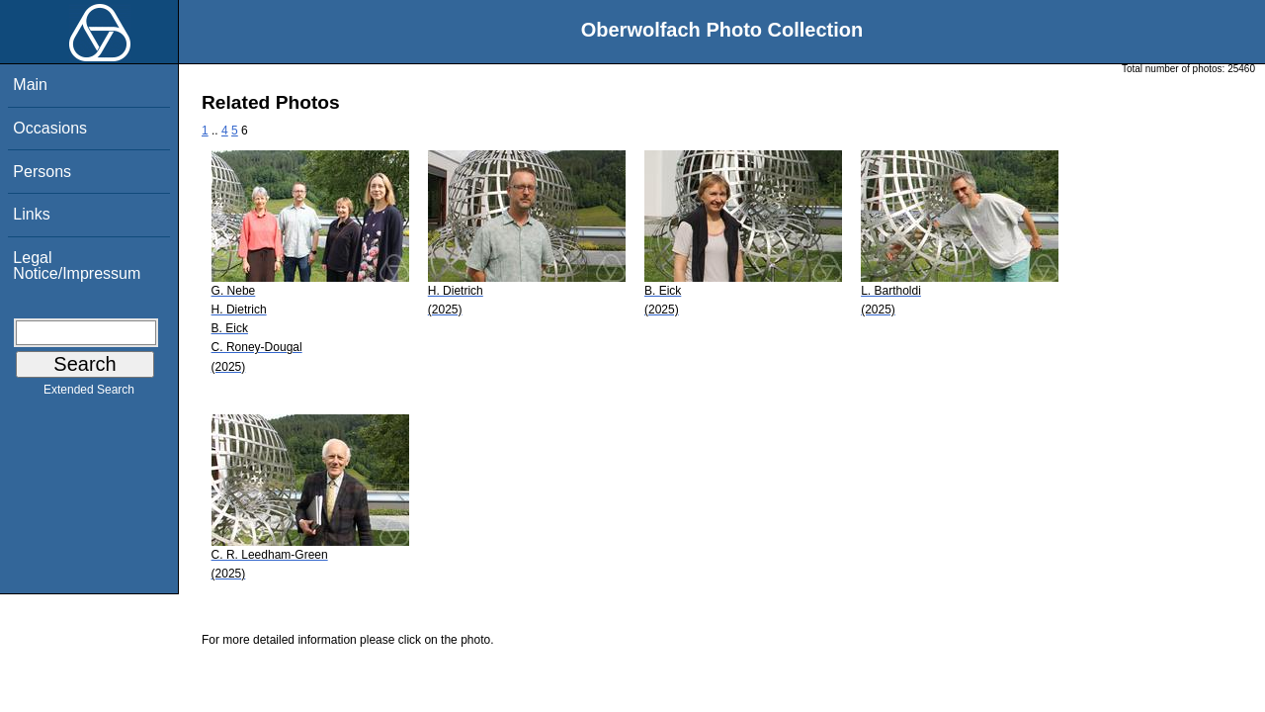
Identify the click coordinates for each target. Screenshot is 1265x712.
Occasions (50, 128)
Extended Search (88, 394)
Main (30, 84)
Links (31, 214)
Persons (42, 171)
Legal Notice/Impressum (76, 265)
